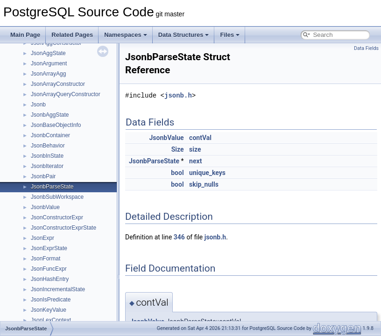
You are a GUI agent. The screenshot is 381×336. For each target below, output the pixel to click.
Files (230, 34)
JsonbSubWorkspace (57, 197)
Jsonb (38, 104)
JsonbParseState (52, 186)
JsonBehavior (48, 145)
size (195, 149)
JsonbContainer (50, 135)
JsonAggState (48, 53)
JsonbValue (45, 207)
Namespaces (125, 34)
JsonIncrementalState (58, 289)
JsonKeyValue (48, 310)
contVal (200, 137)
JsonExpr (42, 238)
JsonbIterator (47, 166)
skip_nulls (204, 184)
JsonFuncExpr (49, 269)
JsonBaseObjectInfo (56, 125)
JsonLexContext (51, 320)
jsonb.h (178, 95)
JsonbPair (43, 176)
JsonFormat (45, 258)
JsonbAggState (50, 115)
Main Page (25, 34)
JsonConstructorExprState (63, 227)
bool (177, 172)
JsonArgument (49, 63)
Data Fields (366, 48)
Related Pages (72, 34)
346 (179, 237)
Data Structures (183, 34)
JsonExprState (49, 248)
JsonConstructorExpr (57, 217)
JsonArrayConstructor (58, 84)
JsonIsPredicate (51, 299)
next (195, 161)
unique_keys (207, 172)
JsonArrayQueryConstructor (65, 94)
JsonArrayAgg (48, 73)
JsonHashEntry (50, 279)
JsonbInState (47, 156)
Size (177, 149)
